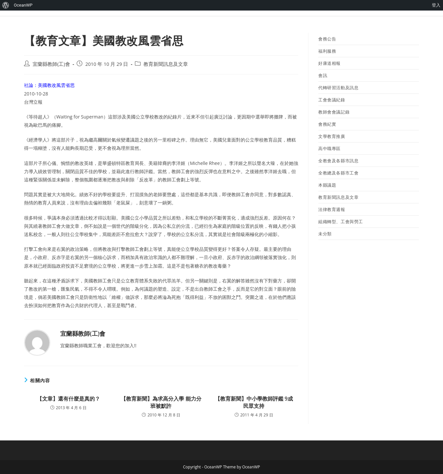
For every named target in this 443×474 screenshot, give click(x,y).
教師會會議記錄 (334, 112)
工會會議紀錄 (331, 100)
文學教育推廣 (331, 136)
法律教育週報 (331, 209)
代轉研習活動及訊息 (338, 88)
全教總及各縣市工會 (338, 173)
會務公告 (327, 39)
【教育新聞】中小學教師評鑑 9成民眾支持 (254, 402)
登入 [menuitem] (436, 5)
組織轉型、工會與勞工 (340, 221)
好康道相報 (329, 63)
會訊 (322, 75)
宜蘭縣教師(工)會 (51, 64)
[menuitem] (6, 5)
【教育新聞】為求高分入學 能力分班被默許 (161, 402)
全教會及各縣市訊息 (338, 161)
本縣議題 (327, 185)
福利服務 (327, 51)
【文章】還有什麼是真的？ (68, 398)
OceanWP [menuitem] (23, 5)
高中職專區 (329, 148)
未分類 (325, 234)
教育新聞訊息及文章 (165, 64)
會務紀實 (327, 124)
